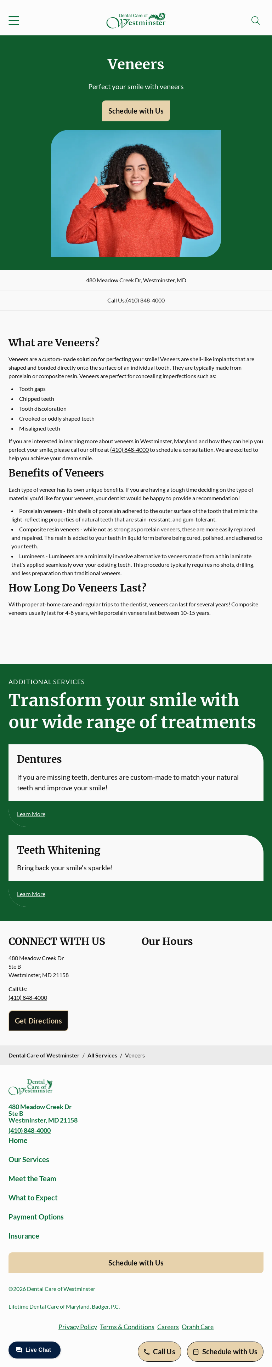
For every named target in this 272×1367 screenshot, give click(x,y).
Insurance (23, 1236)
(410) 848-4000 (145, 300)
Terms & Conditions (127, 1327)
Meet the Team (32, 1178)
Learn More (31, 814)
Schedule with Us (136, 110)
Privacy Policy (77, 1327)
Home (18, 1140)
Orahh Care (198, 1327)
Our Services (28, 1159)
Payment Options (36, 1216)
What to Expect (33, 1197)
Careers (168, 1327)
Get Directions (38, 1020)
